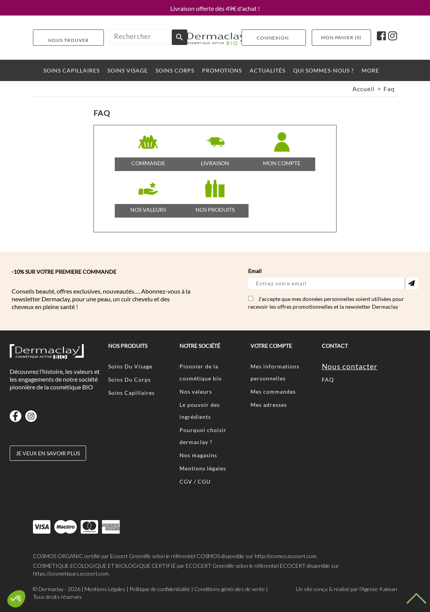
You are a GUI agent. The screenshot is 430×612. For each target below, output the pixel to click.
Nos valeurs (196, 391)
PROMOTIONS (222, 70)
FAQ (328, 379)
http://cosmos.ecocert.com (285, 556)
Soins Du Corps (129, 379)
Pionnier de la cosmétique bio (201, 372)
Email (255, 271)
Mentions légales (203, 468)
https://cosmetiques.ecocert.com (71, 573)
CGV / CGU (195, 481)
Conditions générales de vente (229, 589)
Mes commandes (273, 391)
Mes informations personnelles (274, 372)
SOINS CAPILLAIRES (71, 70)
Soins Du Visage (130, 366)
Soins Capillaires (131, 392)
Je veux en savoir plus (48, 453)
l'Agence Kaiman (378, 589)
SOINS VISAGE (127, 70)
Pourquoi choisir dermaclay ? (203, 436)
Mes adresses (268, 404)
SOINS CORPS (174, 70)
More (370, 70)
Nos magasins (198, 455)
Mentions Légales (105, 589)
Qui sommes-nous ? (323, 70)
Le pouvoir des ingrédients (200, 410)
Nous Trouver (68, 39)
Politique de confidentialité (160, 589)
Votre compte (271, 345)
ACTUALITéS (267, 70)
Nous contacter (350, 366)
